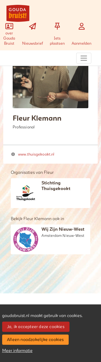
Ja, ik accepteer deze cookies (35, 326)
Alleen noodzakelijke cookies (35, 339)
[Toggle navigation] (83, 58)
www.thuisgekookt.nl (36, 154)
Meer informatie (17, 350)
